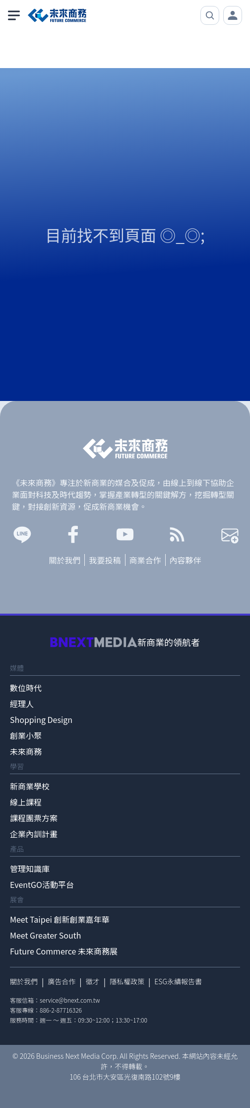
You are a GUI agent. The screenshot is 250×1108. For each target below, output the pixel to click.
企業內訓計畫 (34, 834)
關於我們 (64, 560)
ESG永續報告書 (178, 981)
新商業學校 (30, 786)
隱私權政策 (127, 981)
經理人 (22, 704)
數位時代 (26, 688)
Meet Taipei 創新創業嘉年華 (60, 919)
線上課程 (26, 802)
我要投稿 (105, 560)
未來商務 (26, 751)
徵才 (93, 981)
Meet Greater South (45, 935)
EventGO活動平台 (42, 884)
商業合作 (145, 560)
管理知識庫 (30, 868)
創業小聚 (26, 735)
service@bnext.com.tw (70, 1000)
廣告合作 (61, 981)
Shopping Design (41, 719)
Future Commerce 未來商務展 (64, 951)
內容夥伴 (185, 560)
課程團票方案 (34, 818)
